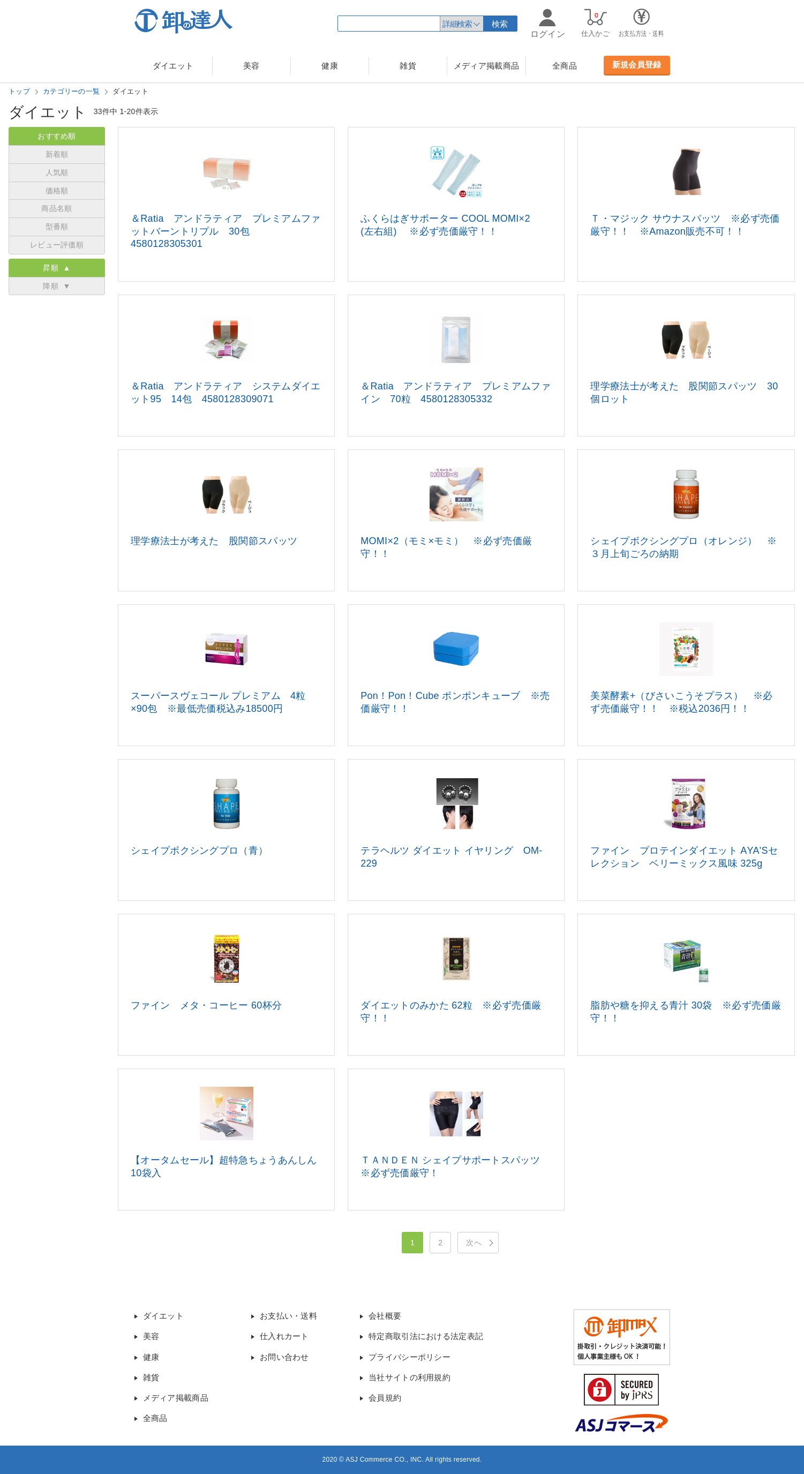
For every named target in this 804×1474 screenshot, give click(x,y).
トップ (19, 91)
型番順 (57, 226)
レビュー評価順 (57, 244)
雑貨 (408, 65)
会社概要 (385, 1315)
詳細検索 (456, 23)
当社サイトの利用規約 (409, 1377)
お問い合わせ (284, 1357)
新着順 (57, 154)
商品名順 (56, 208)
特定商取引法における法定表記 (426, 1336)
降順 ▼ (56, 286)
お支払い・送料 (288, 1315)
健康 (329, 65)
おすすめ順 (56, 136)
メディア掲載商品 (486, 65)
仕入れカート (284, 1336)
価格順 (57, 190)
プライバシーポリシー (409, 1357)
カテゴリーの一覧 (71, 91)
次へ (474, 1242)
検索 (500, 23)
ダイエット (173, 65)
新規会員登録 (637, 64)
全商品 (564, 65)
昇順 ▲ (56, 268)
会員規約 (385, 1397)
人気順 (57, 172)
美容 (251, 65)
